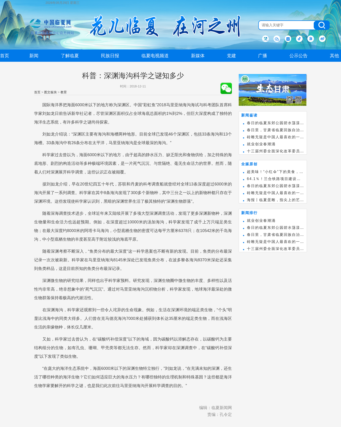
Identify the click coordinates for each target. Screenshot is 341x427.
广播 (262, 55)
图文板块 (50, 92)
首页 (37, 92)
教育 (63, 92)
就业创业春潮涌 (261, 144)
